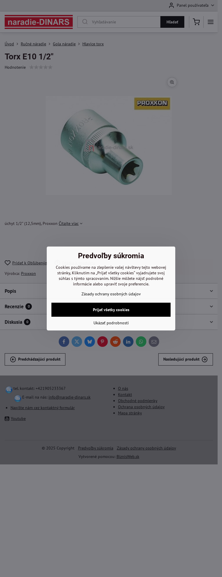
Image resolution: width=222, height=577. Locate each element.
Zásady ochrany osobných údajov (111, 294)
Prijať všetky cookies (111, 309)
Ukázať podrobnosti (111, 322)
